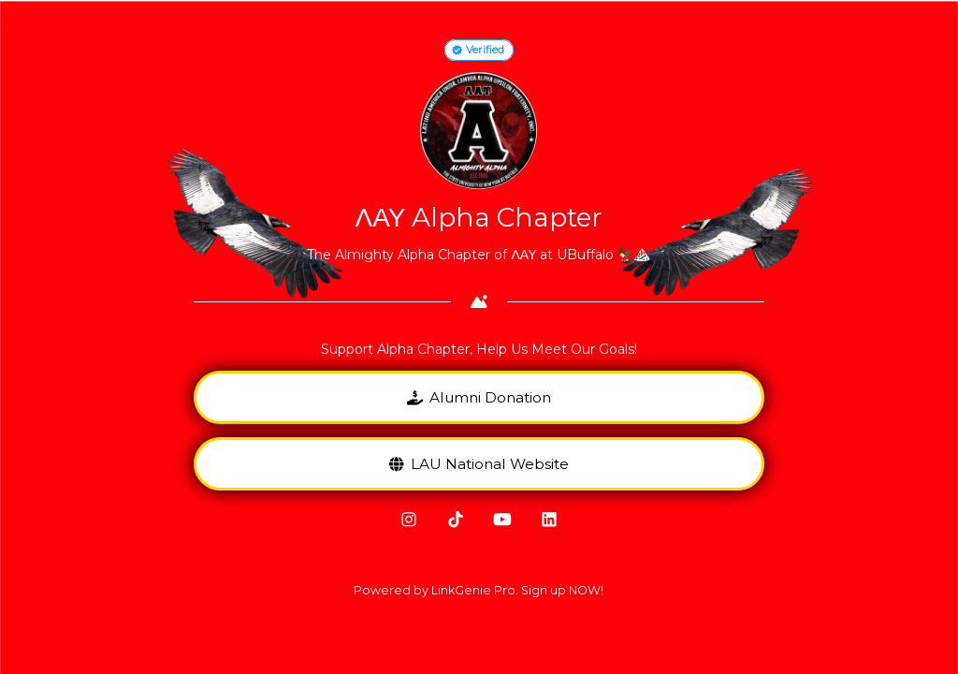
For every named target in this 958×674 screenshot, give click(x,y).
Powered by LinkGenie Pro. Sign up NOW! (478, 590)
